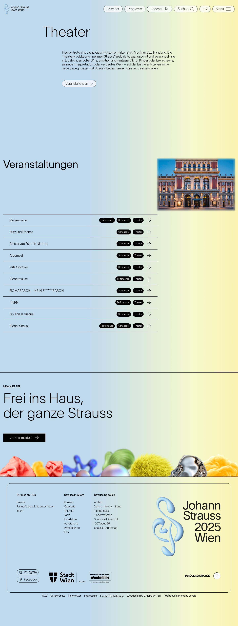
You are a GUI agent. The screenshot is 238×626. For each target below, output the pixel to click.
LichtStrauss (101, 510)
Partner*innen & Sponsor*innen (35, 506)
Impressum (90, 595)
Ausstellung (71, 523)
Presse (21, 502)
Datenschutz (58, 595)
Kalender (113, 9)
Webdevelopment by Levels (180, 595)
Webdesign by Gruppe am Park (144, 595)
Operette (70, 506)
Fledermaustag (103, 514)
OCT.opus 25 (102, 523)
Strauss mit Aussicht (106, 519)
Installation (70, 519)
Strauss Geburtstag (105, 527)
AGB (44, 595)
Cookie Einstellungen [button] (112, 596)
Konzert (68, 502)
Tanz (67, 514)
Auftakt (98, 502)
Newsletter (74, 595)
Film (66, 532)
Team (20, 510)
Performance (72, 527)
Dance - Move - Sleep (107, 506)
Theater (69, 510)
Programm (135, 9)
